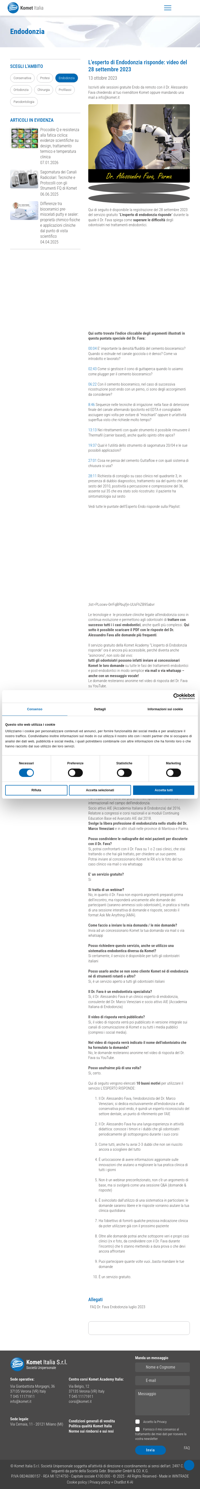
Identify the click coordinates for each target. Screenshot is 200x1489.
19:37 (92, 445)
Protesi (45, 78)
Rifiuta (36, 790)
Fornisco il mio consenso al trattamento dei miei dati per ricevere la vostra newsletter (160, 1434)
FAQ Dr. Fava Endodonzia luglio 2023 (117, 1307)
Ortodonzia (21, 90)
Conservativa (22, 78)
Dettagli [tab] (100, 709)
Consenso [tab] (34, 709)
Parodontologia (24, 102)
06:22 (92, 384)
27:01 (92, 460)
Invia (150, 1450)
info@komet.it (21, 1401)
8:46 (91, 404)
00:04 (92, 348)
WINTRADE (180, 1476)
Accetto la (154, 1422)
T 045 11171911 (22, 1396)
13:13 (92, 430)
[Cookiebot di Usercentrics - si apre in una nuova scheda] (172, 696)
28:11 (92, 476)
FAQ (187, 1448)
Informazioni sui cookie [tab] (165, 709)
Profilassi (65, 90)
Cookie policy (77, 1482)
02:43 (92, 369)
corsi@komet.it (80, 1401)
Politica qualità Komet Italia (90, 1426)
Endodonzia (66, 78)
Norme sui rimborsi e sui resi (91, 1431)
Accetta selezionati (100, 790)
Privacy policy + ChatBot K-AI (111, 1482)
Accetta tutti (164, 790)
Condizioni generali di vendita (92, 1421)
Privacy (162, 1422)
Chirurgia (44, 90)
